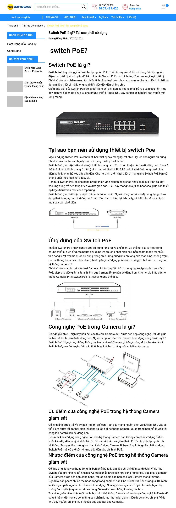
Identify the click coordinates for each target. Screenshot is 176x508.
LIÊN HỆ (131, 17)
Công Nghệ (14, 51)
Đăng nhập (135, 8)
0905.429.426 (108, 8)
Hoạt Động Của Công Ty (21, 44)
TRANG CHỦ (52, 17)
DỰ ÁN (102, 17)
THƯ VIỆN (116, 17)
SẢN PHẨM (88, 17)
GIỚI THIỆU (70, 17)
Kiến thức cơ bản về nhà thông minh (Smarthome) (34, 86)
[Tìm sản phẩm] (61, 6)
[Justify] (83, 6)
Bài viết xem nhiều (21, 59)
